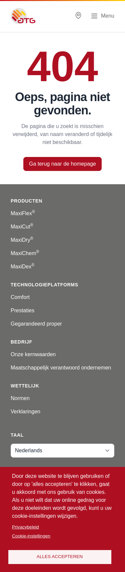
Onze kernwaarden (33, 354)
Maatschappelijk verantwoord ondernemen (61, 367)
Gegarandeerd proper (36, 324)
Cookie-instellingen (31, 535)
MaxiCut (22, 226)
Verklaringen (25, 411)
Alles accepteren (60, 556)
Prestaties (22, 310)
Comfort (20, 297)
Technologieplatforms (44, 284)
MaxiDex (22, 266)
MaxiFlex (23, 213)
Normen (20, 398)
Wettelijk (25, 385)
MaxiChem (25, 253)
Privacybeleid (25, 526)
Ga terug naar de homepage (62, 164)
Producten (26, 201)
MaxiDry (22, 240)
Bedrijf (21, 342)
